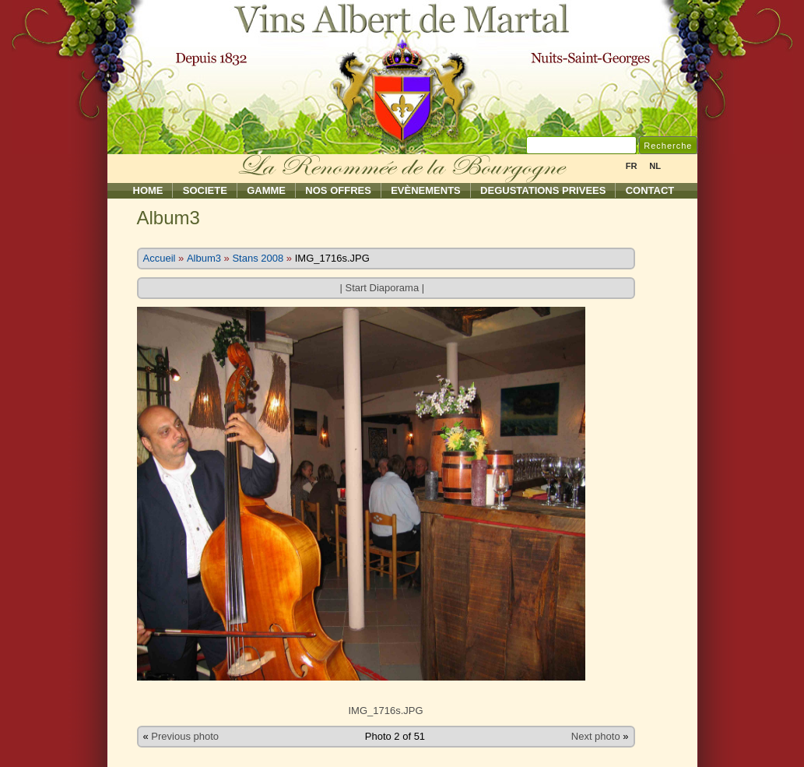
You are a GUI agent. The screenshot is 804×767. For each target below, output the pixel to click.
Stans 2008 (257, 258)
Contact (650, 190)
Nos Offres (338, 190)
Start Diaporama (382, 288)
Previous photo (185, 736)
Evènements (426, 190)
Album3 (204, 258)
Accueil (159, 258)
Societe (205, 190)
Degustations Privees (543, 190)
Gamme (266, 190)
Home (148, 190)
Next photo (595, 736)
